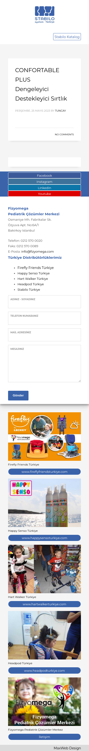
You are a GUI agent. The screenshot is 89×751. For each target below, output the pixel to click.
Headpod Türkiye (31, 284)
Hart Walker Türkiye (33, 279)
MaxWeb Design (67, 748)
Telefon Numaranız (24, 315)
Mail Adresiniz (20, 332)
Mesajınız (17, 349)
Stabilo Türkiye (29, 289)
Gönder (18, 395)
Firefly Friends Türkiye (36, 268)
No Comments (64, 134)
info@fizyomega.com (37, 251)
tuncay (60, 110)
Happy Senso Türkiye (34, 273)
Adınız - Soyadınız (22, 299)
